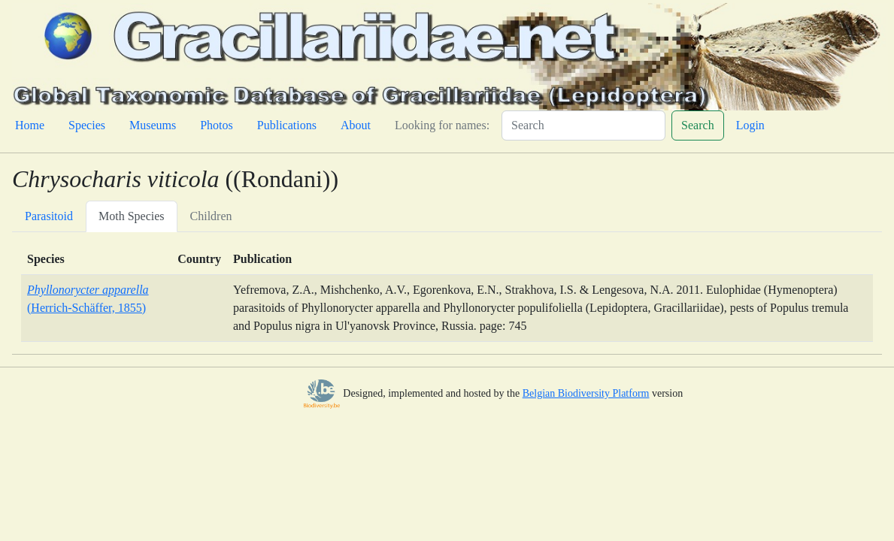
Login (750, 125)
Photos (216, 125)
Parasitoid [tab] (49, 216)
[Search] (583, 125)
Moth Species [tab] (131, 216)
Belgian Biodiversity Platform (586, 393)
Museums (152, 125)
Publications (287, 125)
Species (86, 125)
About (356, 125)
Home (29, 125)
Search (697, 125)
